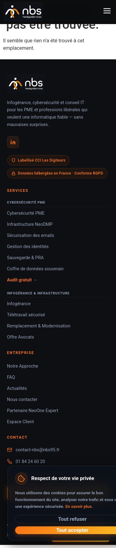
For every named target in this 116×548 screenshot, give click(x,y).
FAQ (11, 377)
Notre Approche (22, 366)
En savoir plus (78, 506)
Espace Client (20, 421)
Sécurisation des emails (30, 235)
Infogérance (19, 303)
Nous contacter (22, 399)
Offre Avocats (20, 337)
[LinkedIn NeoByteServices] (13, 142)
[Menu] (107, 12)
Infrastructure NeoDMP (30, 224)
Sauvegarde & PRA (25, 257)
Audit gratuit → (22, 280)
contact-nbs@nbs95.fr (38, 450)
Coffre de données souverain (35, 269)
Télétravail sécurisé (26, 315)
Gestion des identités (28, 246)
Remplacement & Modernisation (39, 326)
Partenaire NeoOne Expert (32, 410)
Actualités (17, 388)
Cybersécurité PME (26, 213)
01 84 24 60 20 (30, 461)
